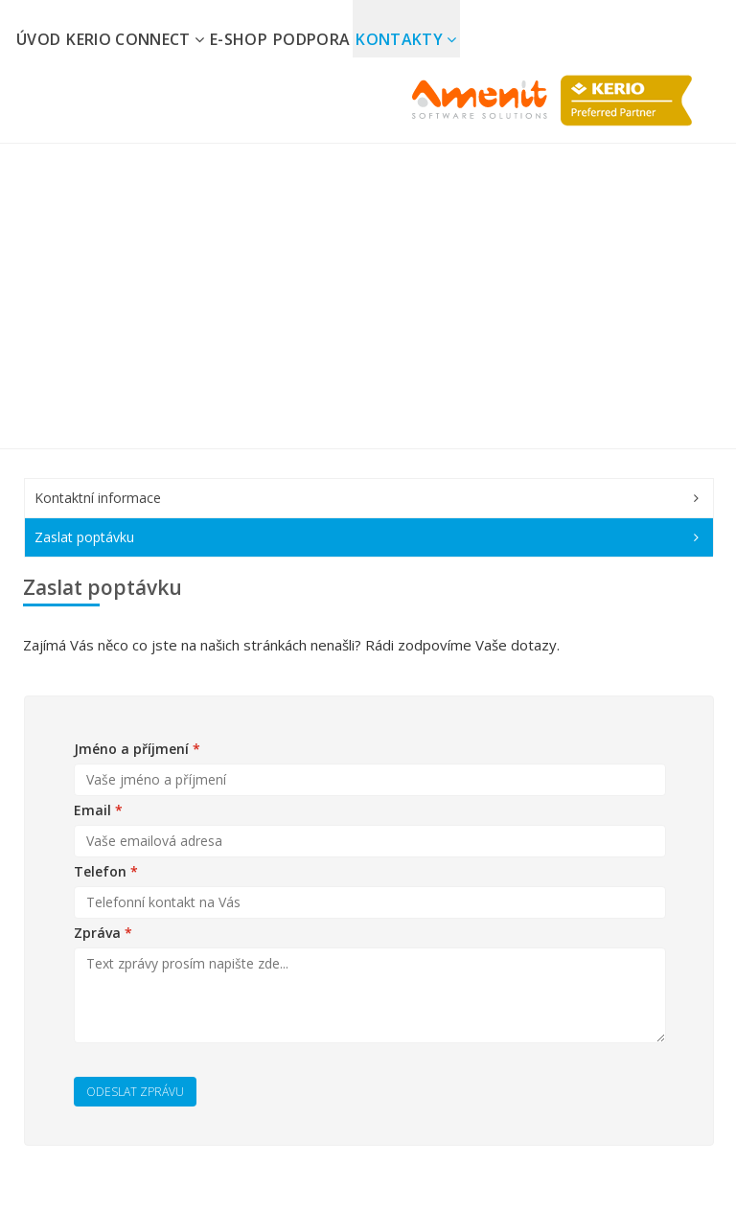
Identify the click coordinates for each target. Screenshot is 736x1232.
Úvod (38, 39)
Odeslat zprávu (135, 1092)
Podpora (311, 39)
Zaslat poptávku (84, 537)
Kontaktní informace (97, 498)
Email (98, 810)
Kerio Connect (135, 39)
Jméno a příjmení (137, 749)
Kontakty (406, 39)
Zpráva (103, 933)
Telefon (106, 871)
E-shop (238, 39)
